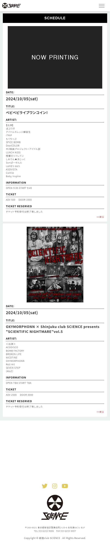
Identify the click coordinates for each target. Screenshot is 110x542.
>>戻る (100, 216)
